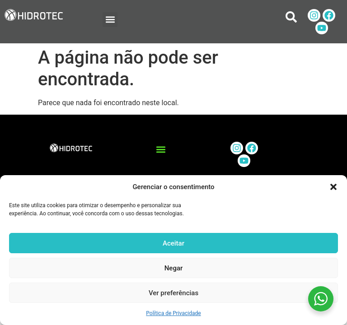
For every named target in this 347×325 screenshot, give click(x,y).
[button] (333, 186)
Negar (173, 268)
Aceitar (173, 243)
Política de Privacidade (173, 313)
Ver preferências (173, 293)
